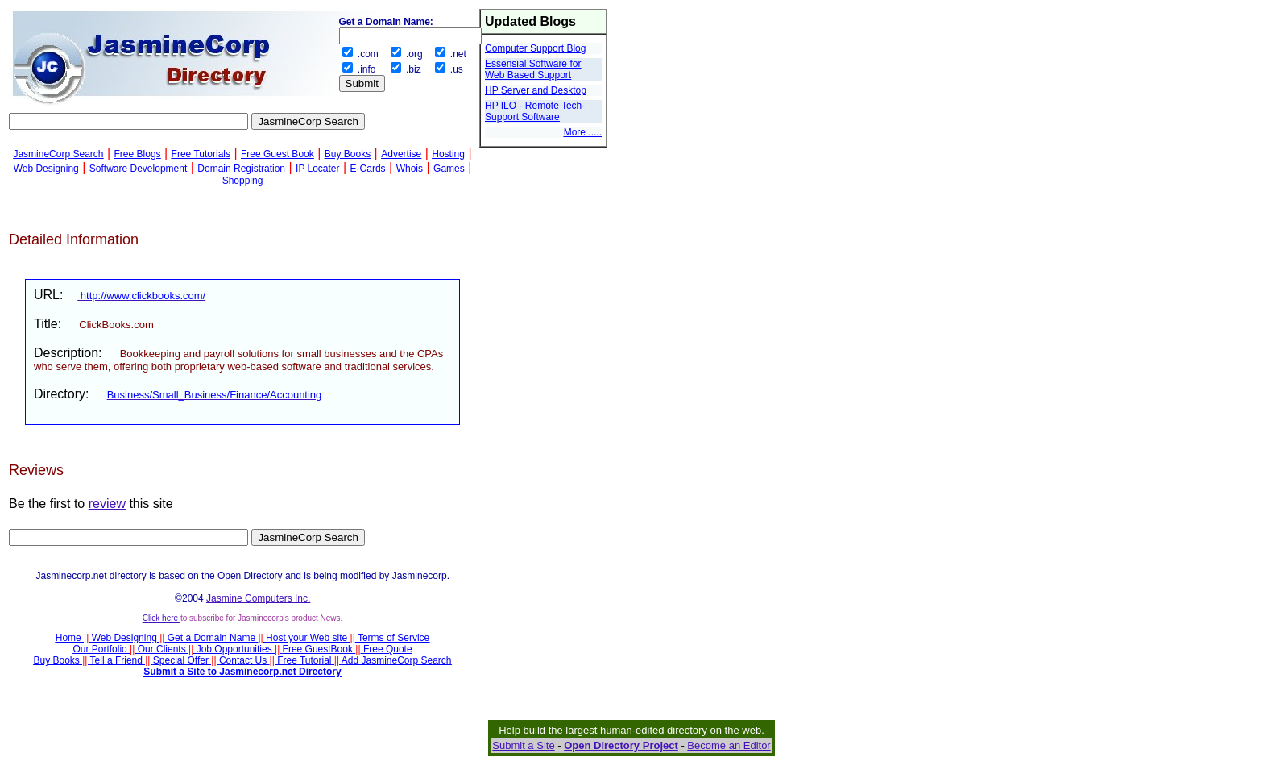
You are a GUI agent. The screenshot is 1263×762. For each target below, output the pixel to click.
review (107, 503)
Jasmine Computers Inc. (258, 598)
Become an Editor (728, 745)
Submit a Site (523, 745)
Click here (161, 618)
